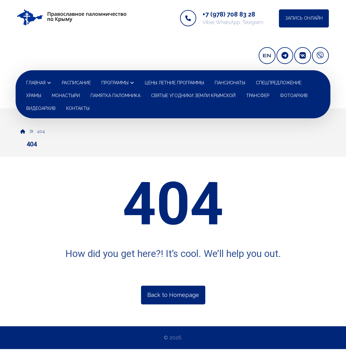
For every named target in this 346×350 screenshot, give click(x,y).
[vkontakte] (302, 55)
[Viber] (320, 55)
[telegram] (284, 55)
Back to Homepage (173, 294)
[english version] (267, 55)
